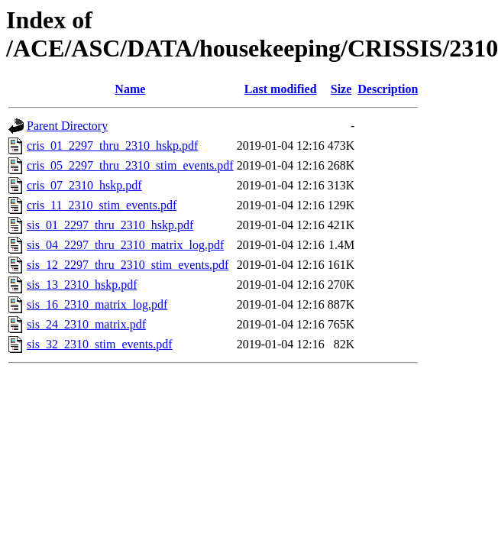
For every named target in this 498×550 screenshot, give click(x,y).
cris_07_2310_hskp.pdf (84, 185)
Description (387, 88)
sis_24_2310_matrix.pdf (86, 324)
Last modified (280, 88)
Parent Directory (67, 125)
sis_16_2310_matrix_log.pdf (97, 304)
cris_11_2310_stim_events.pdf (101, 205)
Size (341, 88)
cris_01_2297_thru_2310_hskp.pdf (112, 145)
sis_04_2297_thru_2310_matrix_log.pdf (125, 244)
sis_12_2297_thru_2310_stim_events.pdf (127, 264)
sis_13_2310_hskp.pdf (82, 284)
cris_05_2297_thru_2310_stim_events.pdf (130, 165)
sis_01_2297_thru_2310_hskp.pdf (110, 224)
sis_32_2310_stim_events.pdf (100, 344)
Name (130, 88)
